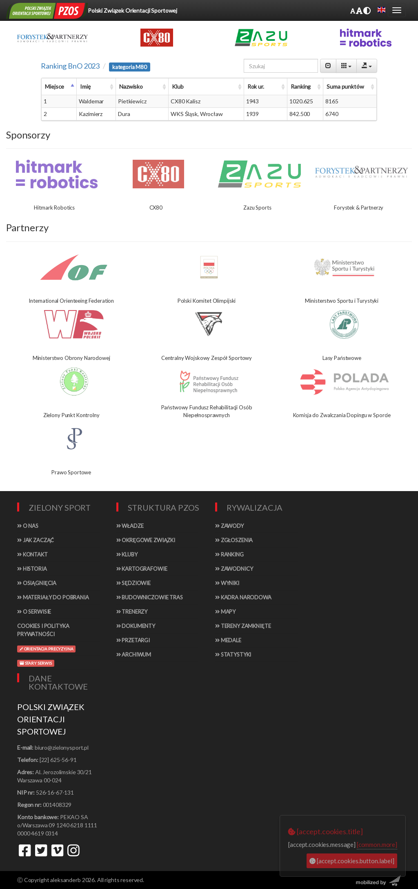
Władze (130, 526)
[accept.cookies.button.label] (351, 860)
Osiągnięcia (36, 583)
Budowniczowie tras (149, 597)
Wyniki (227, 583)
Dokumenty (135, 626)
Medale (228, 640)
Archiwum (133, 654)
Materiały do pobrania (53, 597)
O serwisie (34, 611)
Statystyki (233, 654)
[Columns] (346, 66)
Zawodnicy (234, 568)
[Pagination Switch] (328, 66)
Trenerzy (132, 611)
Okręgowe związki (146, 540)
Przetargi (133, 640)
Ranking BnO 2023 (70, 65)
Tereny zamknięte (243, 626)
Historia (32, 568)
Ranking (229, 554)
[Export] (366, 66)
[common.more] (377, 844)
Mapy (225, 611)
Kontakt (32, 554)
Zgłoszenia (234, 540)
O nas (27, 526)
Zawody (229, 526)
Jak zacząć (35, 540)
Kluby (127, 554)
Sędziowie (133, 583)
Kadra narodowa (243, 597)
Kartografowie (141, 568)
